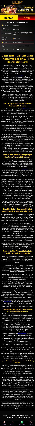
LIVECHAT (30, 423)
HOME (4, 423)
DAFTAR (8, 18)
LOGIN (26, 18)
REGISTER (12, 423)
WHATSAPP (22, 423)
